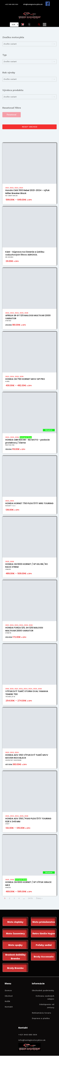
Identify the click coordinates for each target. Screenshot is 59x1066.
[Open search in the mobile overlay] (39, 24)
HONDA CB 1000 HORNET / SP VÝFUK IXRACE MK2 (28, 883)
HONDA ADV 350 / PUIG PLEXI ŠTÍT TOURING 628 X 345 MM (28, 820)
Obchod (9, 996)
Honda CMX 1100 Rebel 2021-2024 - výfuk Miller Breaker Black (27, 192)
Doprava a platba (41, 1019)
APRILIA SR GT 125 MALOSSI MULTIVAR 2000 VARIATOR (28, 317)
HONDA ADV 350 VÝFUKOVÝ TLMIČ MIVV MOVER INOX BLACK (26, 756)
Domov (8, 991)
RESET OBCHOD (29, 126)
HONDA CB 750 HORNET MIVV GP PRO (25, 378)
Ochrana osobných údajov (45, 998)
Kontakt (9, 1007)
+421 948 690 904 (10, 4)
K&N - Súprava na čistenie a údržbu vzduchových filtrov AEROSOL (24, 253)
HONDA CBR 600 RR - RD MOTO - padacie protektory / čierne (27, 441)
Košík (7, 1002)
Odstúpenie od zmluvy (46, 1006)
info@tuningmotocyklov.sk (33, 4)
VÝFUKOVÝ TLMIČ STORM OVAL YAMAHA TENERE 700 (26, 693)
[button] (30, 24)
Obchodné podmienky (43, 991)
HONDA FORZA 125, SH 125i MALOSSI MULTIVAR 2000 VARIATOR (24, 629)
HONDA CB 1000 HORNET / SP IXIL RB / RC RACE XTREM (26, 565)
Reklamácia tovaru (41, 1013)
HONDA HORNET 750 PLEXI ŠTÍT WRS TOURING (29, 503)
